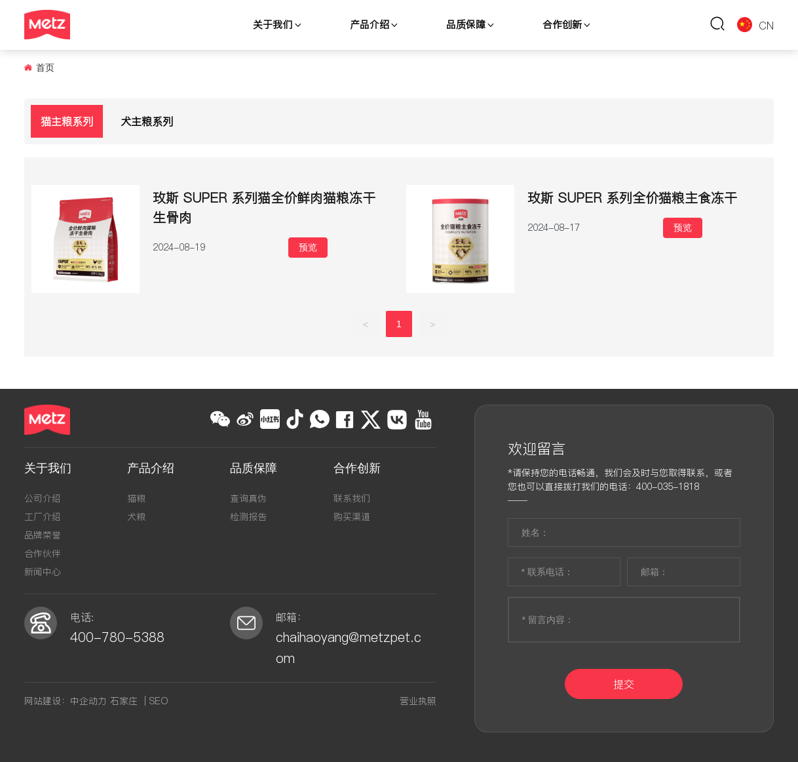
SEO (158, 701)
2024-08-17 (553, 227)
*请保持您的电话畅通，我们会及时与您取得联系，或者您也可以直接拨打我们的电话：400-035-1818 (620, 479)
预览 (308, 247)
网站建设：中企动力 (65, 701)
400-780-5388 (117, 637)
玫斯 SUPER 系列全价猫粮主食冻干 (632, 198)
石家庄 (124, 701)
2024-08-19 (179, 247)
